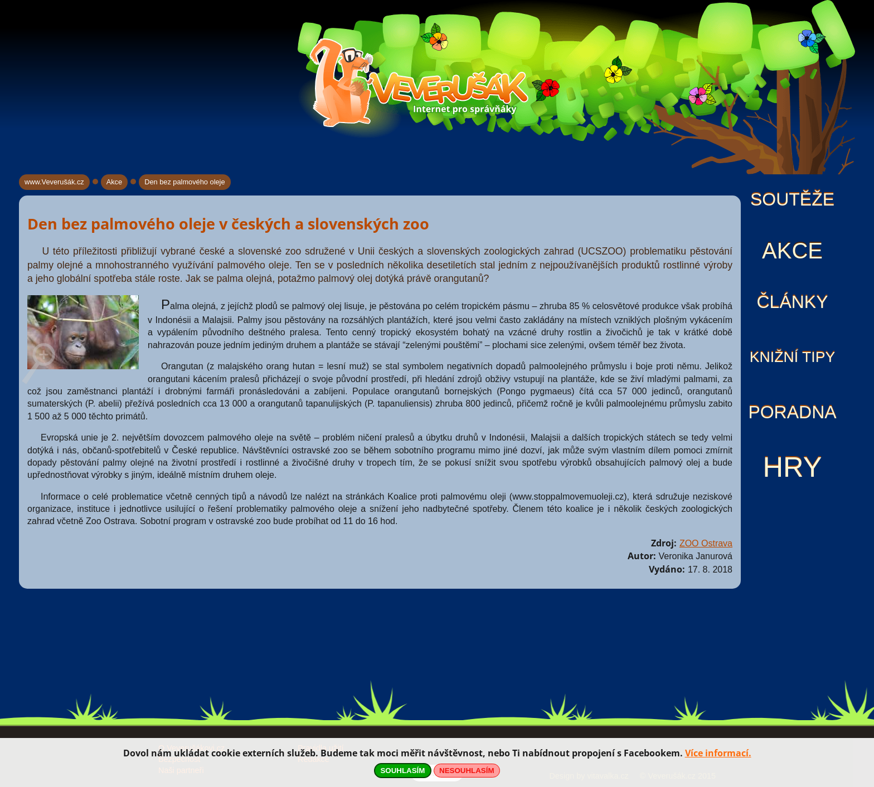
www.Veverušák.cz (54, 182)
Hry (792, 467)
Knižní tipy (793, 357)
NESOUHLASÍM (466, 770)
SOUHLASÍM (402, 770)
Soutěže (792, 199)
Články (792, 302)
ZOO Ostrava (705, 543)
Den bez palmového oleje (184, 182)
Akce (792, 250)
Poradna (792, 412)
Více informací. (718, 753)
